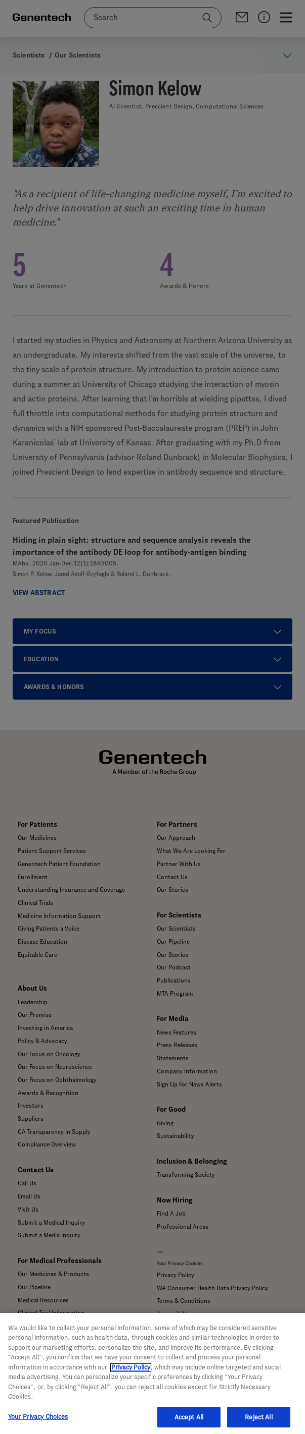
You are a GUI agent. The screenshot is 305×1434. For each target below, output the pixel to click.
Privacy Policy (130, 1373)
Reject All (258, 1423)
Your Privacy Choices (38, 1422)
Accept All (189, 1423)
